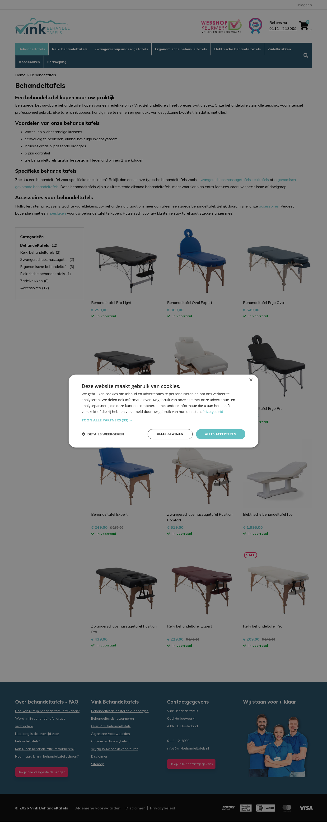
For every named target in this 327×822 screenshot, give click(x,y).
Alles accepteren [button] (219, 434)
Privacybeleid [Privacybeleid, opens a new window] (213, 411)
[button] (163, 420)
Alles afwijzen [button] (168, 434)
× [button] (250, 380)
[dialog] (163, 411)
